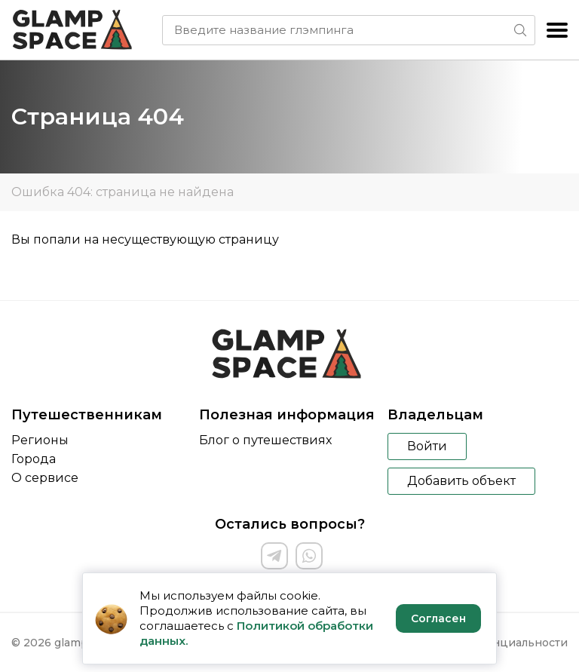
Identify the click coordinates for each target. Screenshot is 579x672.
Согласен (438, 618)
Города (33, 459)
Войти (427, 446)
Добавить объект (461, 481)
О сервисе (44, 478)
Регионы (40, 440)
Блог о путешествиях (265, 440)
